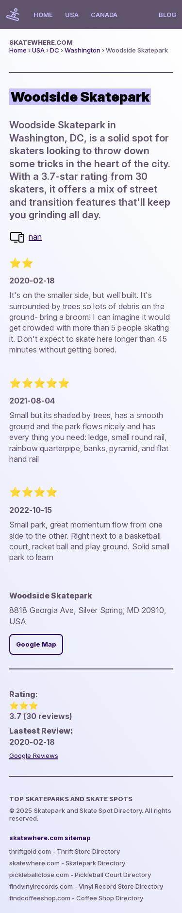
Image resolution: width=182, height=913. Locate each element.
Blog (167, 14)
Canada (104, 14)
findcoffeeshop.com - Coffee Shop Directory (76, 898)
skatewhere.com (41, 42)
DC (54, 50)
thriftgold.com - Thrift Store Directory (64, 851)
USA (72, 14)
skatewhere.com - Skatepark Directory (67, 863)
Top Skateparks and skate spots (70, 799)
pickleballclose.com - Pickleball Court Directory (80, 874)
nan (35, 237)
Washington (82, 50)
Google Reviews (33, 755)
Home (43, 14)
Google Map (36, 644)
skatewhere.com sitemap (49, 838)
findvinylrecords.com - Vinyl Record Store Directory (86, 886)
